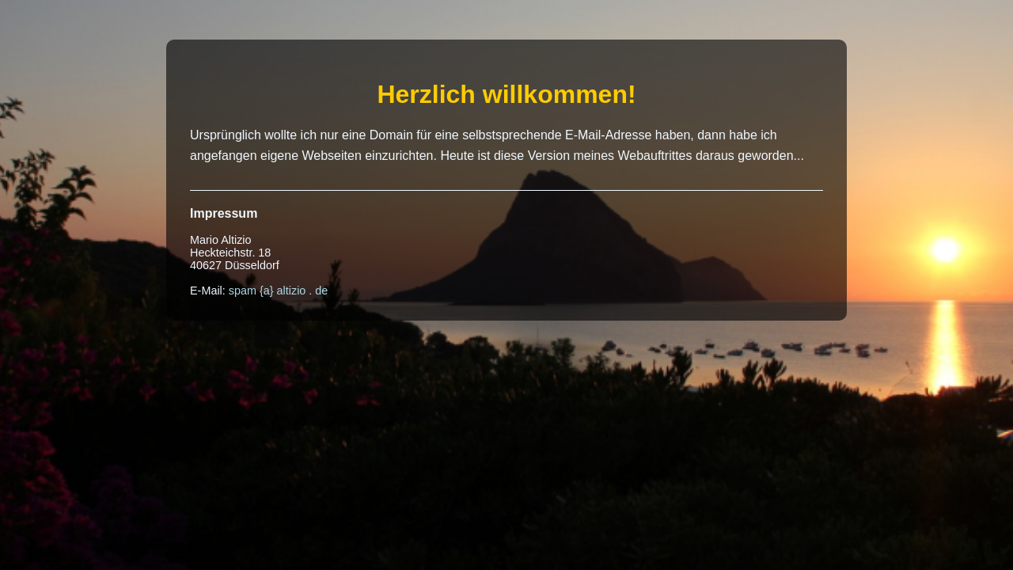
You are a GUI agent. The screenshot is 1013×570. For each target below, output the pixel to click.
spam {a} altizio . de (278, 290)
